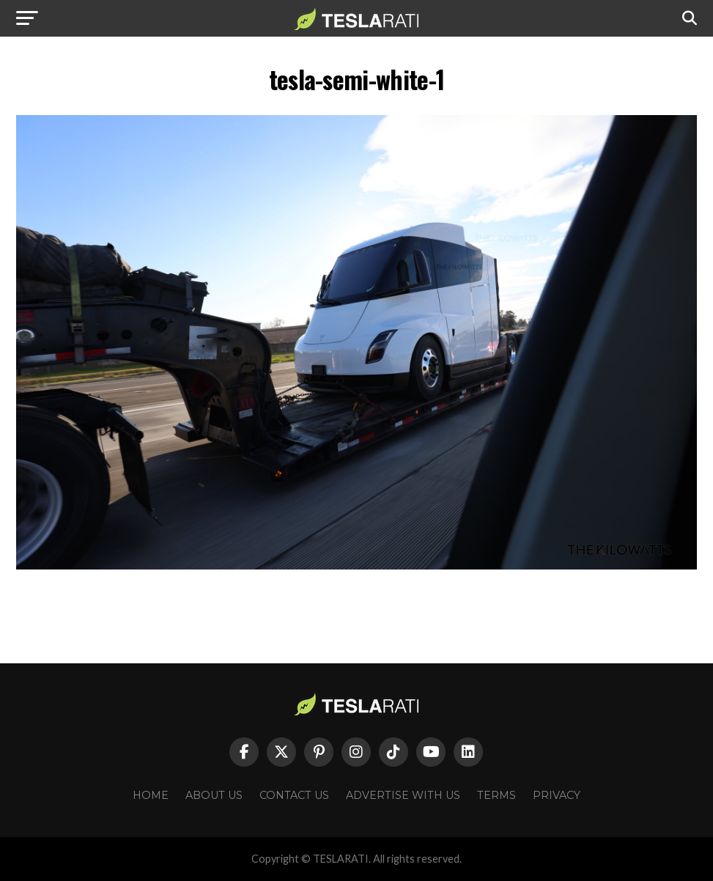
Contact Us (294, 795)
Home (151, 795)
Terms (496, 795)
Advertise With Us (403, 795)
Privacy (556, 795)
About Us (214, 795)
